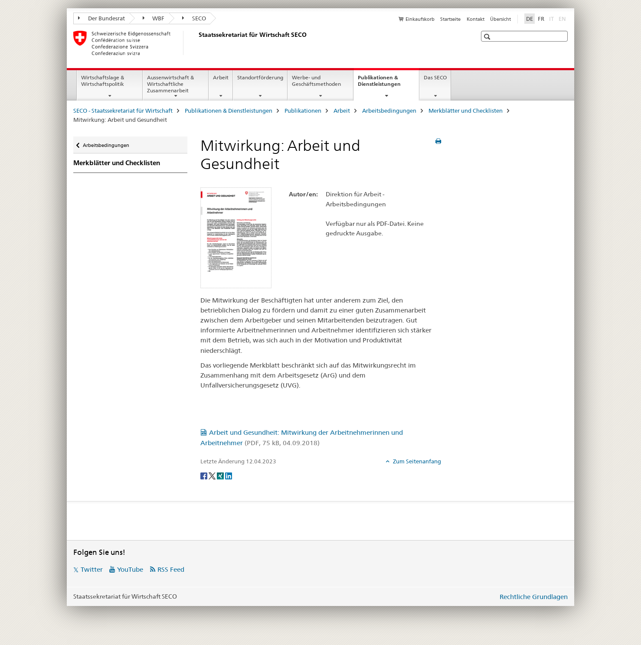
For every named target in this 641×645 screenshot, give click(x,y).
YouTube (130, 569)
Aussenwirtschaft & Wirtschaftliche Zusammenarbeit (170, 84)
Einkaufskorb (420, 19)
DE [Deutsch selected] (529, 18)
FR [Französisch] (541, 18)
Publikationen (303, 110)
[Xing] (221, 475)
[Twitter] (213, 475)
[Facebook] (204, 475)
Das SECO (435, 77)
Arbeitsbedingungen (389, 110)
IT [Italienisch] (552, 18)
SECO (194, 18)
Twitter (92, 569)
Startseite (450, 19)
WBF (154, 18)
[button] (488, 36)
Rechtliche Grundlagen (534, 597)
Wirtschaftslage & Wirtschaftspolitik (102, 80)
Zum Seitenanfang (416, 461)
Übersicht (500, 19)
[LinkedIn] (228, 475)
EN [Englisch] (563, 18)
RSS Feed (170, 569)
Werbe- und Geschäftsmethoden (316, 80)
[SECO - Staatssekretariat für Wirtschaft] (196, 43)
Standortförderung (260, 77)
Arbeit (221, 77)
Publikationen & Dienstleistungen (388, 83)
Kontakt (475, 19)
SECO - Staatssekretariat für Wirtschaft (123, 110)
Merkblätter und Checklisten (465, 110)
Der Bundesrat (101, 18)
